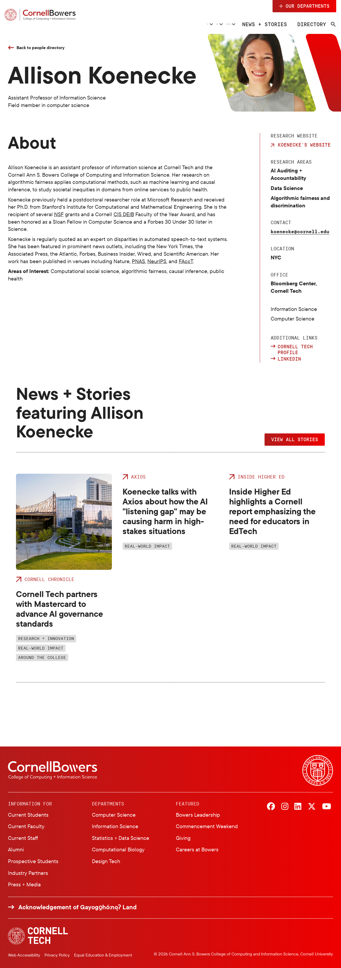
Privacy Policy (57, 955)
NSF (59, 214)
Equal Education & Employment (103, 955)
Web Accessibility (24, 955)
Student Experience (201, 24)
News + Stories (264, 24)
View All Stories (294, 439)
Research (148, 24)
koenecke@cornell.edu (300, 231)
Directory (308, 24)
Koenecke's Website (304, 144)
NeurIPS (156, 261)
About (113, 24)
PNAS (138, 261)
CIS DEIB (123, 214)
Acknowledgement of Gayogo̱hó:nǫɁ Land (77, 907)
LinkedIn (289, 359)
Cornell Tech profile (295, 349)
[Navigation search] (329, 24)
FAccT (186, 261)
